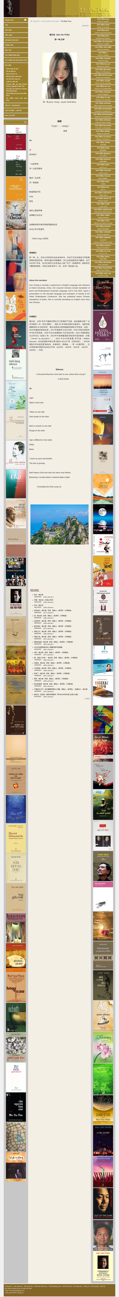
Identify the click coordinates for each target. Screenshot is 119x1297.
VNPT (15, 1293)
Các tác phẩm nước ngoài (49, 21)
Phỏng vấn (9, 45)
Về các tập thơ (11, 71)
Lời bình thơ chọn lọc (13, 79)
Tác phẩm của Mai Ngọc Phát (16, 60)
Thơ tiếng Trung (66, 21)
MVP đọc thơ (67, 1286)
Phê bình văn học (11, 40)
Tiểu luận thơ (28, 1286)
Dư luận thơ (78, 1286)
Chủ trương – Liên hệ (13, 110)
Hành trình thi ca (11, 74)
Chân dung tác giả (12, 69)
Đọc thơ (8, 50)
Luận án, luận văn (12, 81)
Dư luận (8, 65)
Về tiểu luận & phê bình (13, 76)
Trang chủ (9, 20)
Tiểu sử (86, 1286)
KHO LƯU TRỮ (10, 115)
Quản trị (20, 1293)
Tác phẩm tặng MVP (12, 55)
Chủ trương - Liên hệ (98, 1286)
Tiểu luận (8, 35)
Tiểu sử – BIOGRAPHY (12, 105)
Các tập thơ (18, 1286)
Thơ (6, 25)
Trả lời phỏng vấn (55, 1286)
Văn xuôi (8, 30)
